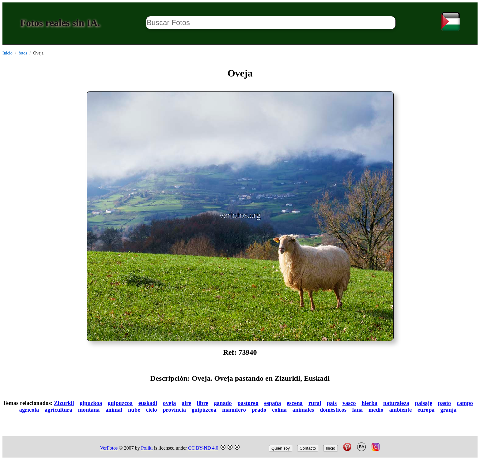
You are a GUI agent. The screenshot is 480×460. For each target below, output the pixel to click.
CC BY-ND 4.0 (203, 448)
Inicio (7, 53)
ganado (223, 403)
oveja (169, 403)
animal (113, 409)
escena (295, 403)
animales (303, 409)
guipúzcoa (203, 409)
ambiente (400, 409)
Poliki (147, 448)
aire (186, 403)
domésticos (333, 409)
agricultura (58, 409)
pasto (444, 403)
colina (279, 409)
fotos (23, 53)
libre (202, 403)
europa (426, 409)
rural (314, 403)
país (332, 403)
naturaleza (396, 403)
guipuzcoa (120, 403)
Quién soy (280, 448)
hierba (369, 403)
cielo (151, 409)
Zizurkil (64, 403)
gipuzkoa (91, 403)
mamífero (234, 409)
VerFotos (109, 448)
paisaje (423, 403)
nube (134, 409)
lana (357, 409)
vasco (349, 403)
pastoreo (247, 403)
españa (272, 403)
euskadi (147, 403)
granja (448, 409)
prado (258, 409)
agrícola (29, 409)
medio (376, 409)
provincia (174, 409)
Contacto (308, 448)
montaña (89, 409)
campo (465, 403)
